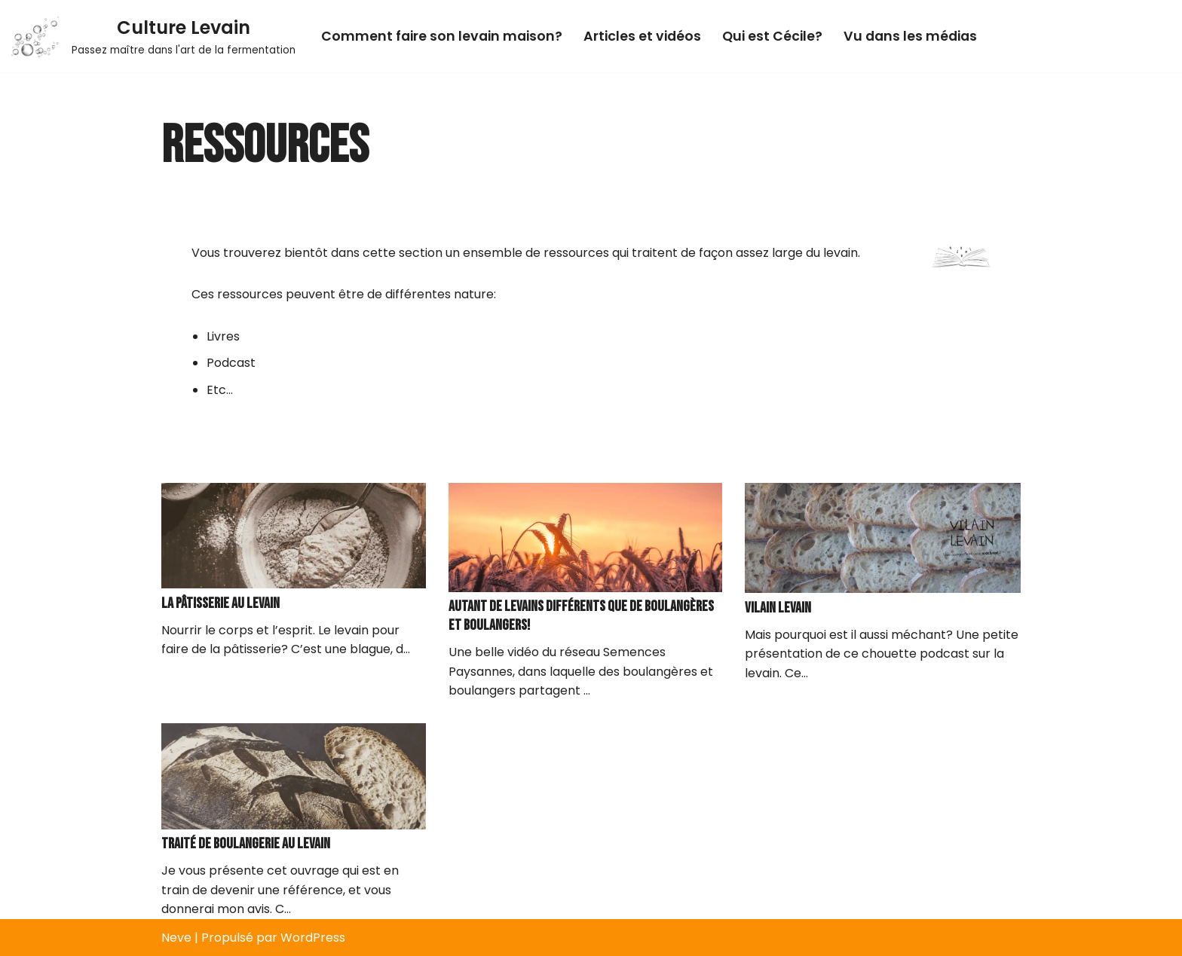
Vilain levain (778, 608)
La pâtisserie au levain (220, 603)
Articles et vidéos (642, 36)
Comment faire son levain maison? (441, 36)
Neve (176, 937)
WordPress (312, 937)
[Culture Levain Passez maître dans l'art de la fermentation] (153, 36)
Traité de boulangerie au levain (245, 844)
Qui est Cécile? (772, 36)
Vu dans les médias (910, 36)
